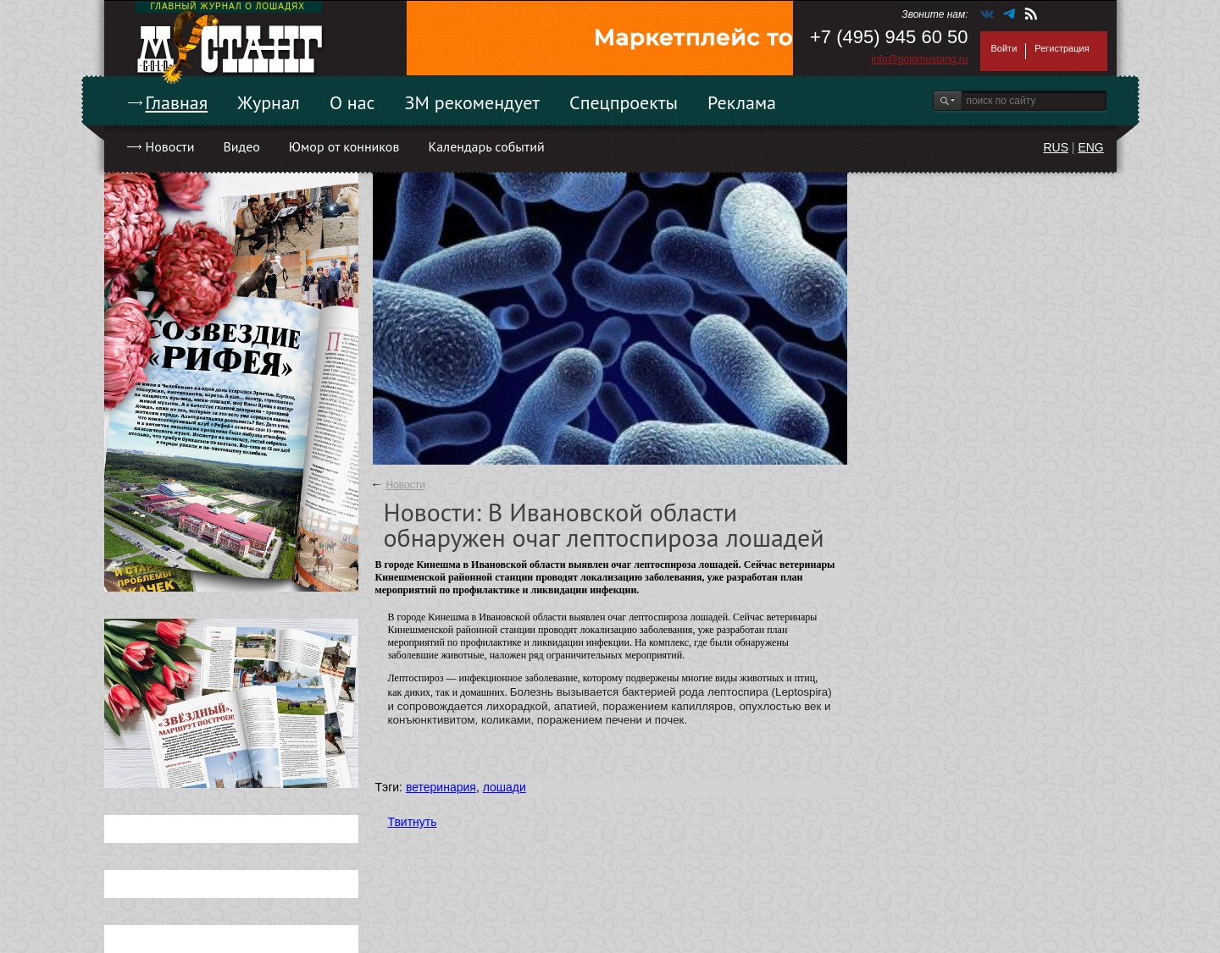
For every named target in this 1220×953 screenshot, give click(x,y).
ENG (1090, 147)
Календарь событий (486, 146)
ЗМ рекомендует (473, 102)
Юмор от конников (344, 146)
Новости (170, 146)
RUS (1055, 147)
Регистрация (1061, 48)
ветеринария (441, 787)
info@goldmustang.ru (919, 59)
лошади (504, 787)
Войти (1004, 48)
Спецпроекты (623, 102)
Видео (241, 146)
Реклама (741, 102)
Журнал (268, 102)
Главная (177, 102)
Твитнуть (412, 822)
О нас (352, 102)
